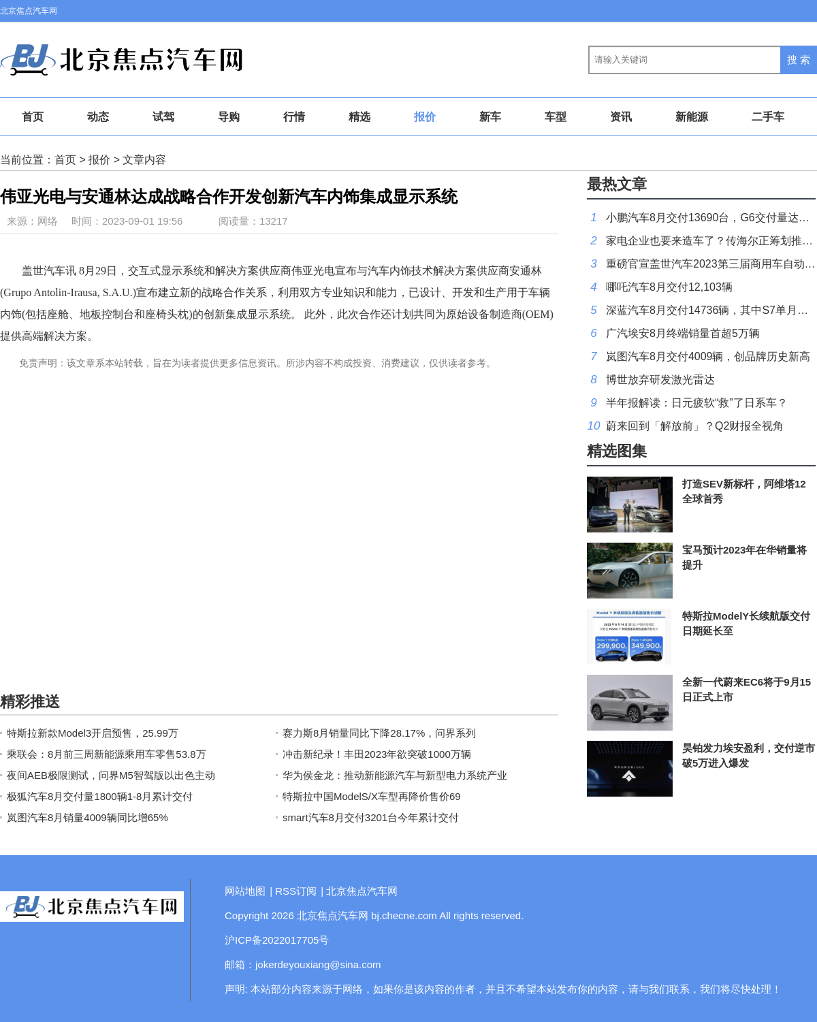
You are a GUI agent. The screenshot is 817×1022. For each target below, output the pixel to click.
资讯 (621, 117)
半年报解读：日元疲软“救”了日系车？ (697, 403)
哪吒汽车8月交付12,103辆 (669, 287)
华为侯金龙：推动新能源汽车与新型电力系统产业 (395, 775)
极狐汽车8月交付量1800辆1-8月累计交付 (100, 796)
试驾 (163, 117)
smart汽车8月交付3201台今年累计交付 (371, 817)
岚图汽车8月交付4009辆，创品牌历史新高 (708, 356)
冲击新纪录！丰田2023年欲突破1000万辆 (377, 754)
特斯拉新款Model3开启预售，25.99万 (92, 733)
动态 (98, 117)
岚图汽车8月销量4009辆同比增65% (87, 817)
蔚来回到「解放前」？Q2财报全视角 (695, 426)
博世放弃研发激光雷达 (660, 379)
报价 (425, 117)
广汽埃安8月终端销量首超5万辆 (683, 333)
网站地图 (245, 891)
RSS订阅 (296, 891)
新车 (490, 117)
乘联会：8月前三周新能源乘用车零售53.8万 (106, 754)
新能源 (691, 117)
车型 (555, 117)
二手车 (768, 117)
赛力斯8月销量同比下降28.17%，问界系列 (379, 733)
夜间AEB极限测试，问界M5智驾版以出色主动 (111, 775)
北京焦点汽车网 (28, 11)
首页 (33, 117)
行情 (294, 117)
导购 (229, 117)
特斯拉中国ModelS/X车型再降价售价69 (372, 796)
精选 (359, 117)
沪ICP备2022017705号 (277, 940)
